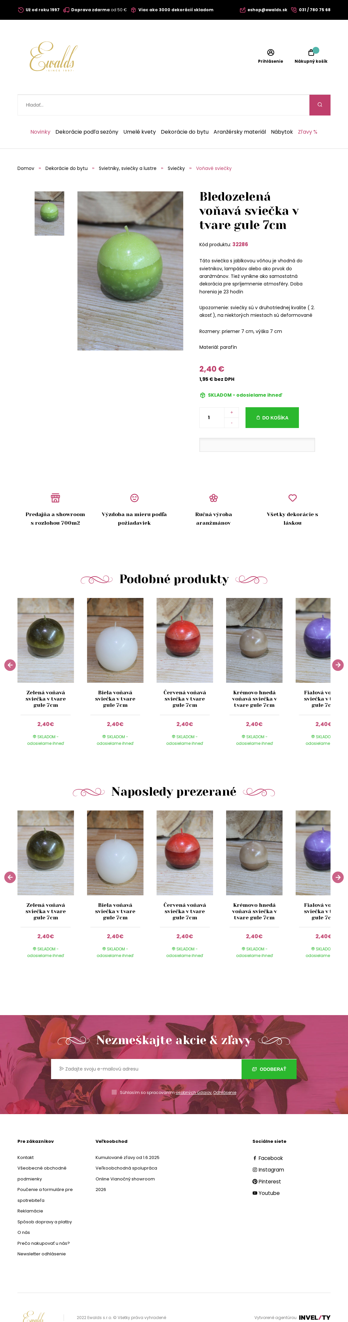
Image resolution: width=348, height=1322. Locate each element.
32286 (240, 223)
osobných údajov (194, 1071)
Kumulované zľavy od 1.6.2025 (128, 1137)
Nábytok (282, 111)
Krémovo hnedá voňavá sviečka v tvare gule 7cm (254, 678)
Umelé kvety (139, 111)
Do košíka (275, 397)
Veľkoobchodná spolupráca (126, 1147)
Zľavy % (307, 111)
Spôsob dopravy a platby (44, 1201)
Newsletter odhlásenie (41, 1233)
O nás (23, 1211)
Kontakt (25, 1137)
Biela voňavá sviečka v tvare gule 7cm (115, 678)
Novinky (40, 111)
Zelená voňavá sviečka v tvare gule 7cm (45, 678)
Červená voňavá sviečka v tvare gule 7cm (184, 678)
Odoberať (269, 1048)
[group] (52, 655)
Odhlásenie (224, 1071)
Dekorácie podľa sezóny (86, 111)
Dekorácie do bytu (185, 111)
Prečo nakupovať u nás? (43, 1222)
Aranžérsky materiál (240, 111)
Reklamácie (30, 1190)
